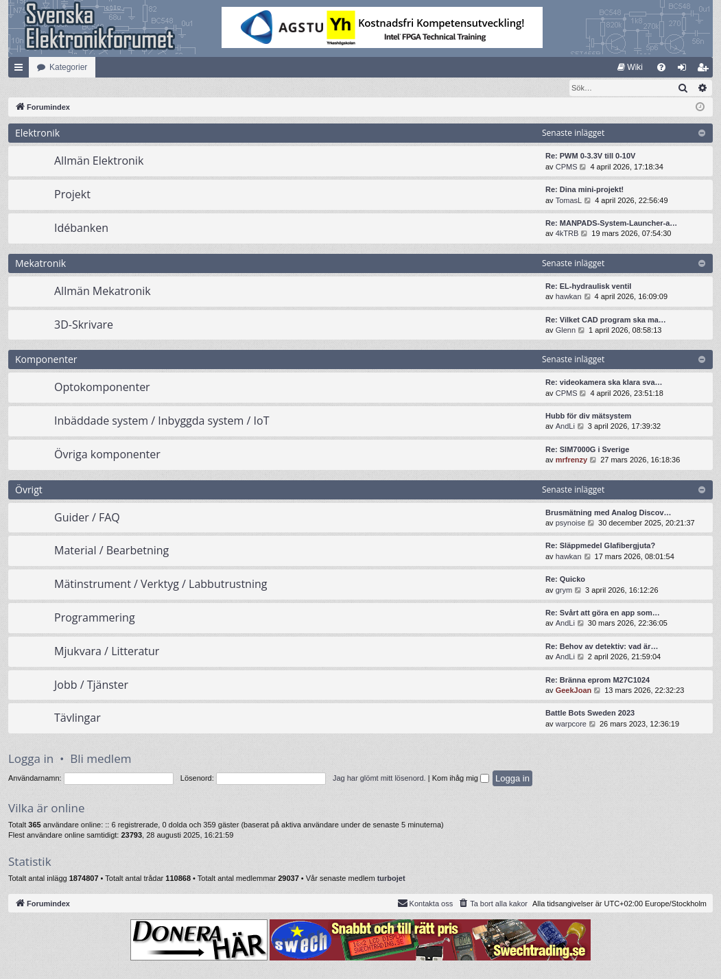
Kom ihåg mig (460, 779)
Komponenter (46, 359)
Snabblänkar (21, 70)
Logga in (31, 759)
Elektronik (37, 133)
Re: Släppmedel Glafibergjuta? (600, 546)
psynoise (570, 523)
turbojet (391, 879)
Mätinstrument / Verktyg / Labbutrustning (160, 584)
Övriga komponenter (107, 454)
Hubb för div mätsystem (588, 416)
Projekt (72, 194)
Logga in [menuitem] (685, 70)
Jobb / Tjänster (91, 685)
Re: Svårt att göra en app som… (602, 613)
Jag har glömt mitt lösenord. (379, 779)
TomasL (569, 201)
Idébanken (81, 228)
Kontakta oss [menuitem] (425, 903)
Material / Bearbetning (111, 550)
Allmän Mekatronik (102, 291)
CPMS (567, 167)
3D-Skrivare (83, 325)
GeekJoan (574, 691)
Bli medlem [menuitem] (705, 70)
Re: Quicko (565, 580)
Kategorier (68, 67)
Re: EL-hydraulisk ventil (588, 287)
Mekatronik (40, 263)
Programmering (94, 618)
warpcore (571, 724)
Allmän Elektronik (98, 161)
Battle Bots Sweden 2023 (590, 713)
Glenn (566, 331)
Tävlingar (77, 718)
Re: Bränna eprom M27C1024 (597, 680)
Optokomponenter (102, 387)
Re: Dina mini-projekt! (584, 190)
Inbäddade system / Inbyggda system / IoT (161, 421)
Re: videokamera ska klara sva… (604, 383)
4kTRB (567, 234)
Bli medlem (100, 759)
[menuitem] (630, 67)
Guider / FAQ (87, 518)
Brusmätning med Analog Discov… (608, 513)
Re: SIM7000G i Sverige (587, 450)
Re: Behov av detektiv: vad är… (601, 647)
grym (564, 591)
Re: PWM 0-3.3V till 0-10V (590, 156)
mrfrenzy (571, 460)
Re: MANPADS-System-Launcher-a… (611, 224)
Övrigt (29, 490)
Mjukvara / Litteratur (106, 651)
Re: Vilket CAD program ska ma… (605, 320)
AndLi (565, 427)
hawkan (569, 297)
